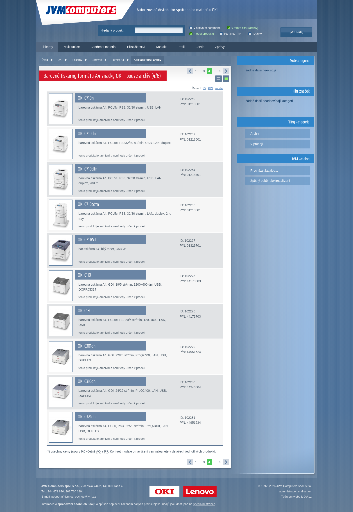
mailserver (305, 491)
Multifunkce (72, 47)
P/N (210, 88)
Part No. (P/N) (231, 33)
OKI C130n (85, 310)
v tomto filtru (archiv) (242, 28)
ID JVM (255, 33)
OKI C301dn (86, 346)
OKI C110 (84, 275)
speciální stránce (204, 504)
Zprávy (220, 47)
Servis (199, 47)
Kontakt (161, 47)
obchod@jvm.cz (85, 496)
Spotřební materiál (103, 47)
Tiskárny (47, 47)
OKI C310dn (86, 381)
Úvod (45, 59)
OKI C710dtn (87, 169)
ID (204, 88)
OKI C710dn (87, 133)
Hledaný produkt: (112, 30)
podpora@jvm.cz (62, 496)
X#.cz (308, 496)
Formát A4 (118, 59)
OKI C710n (86, 98)
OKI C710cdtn (88, 204)
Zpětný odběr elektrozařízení (270, 180)
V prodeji (256, 144)
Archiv (254, 133)
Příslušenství (136, 47)
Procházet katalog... (264, 170)
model (219, 88)
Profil (181, 47)
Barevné (97, 59)
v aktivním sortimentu (205, 28)
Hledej (296, 32)
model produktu (201, 33)
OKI (60, 59)
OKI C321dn (86, 416)
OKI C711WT (87, 239)
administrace (287, 491)
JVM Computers (81, 10)
